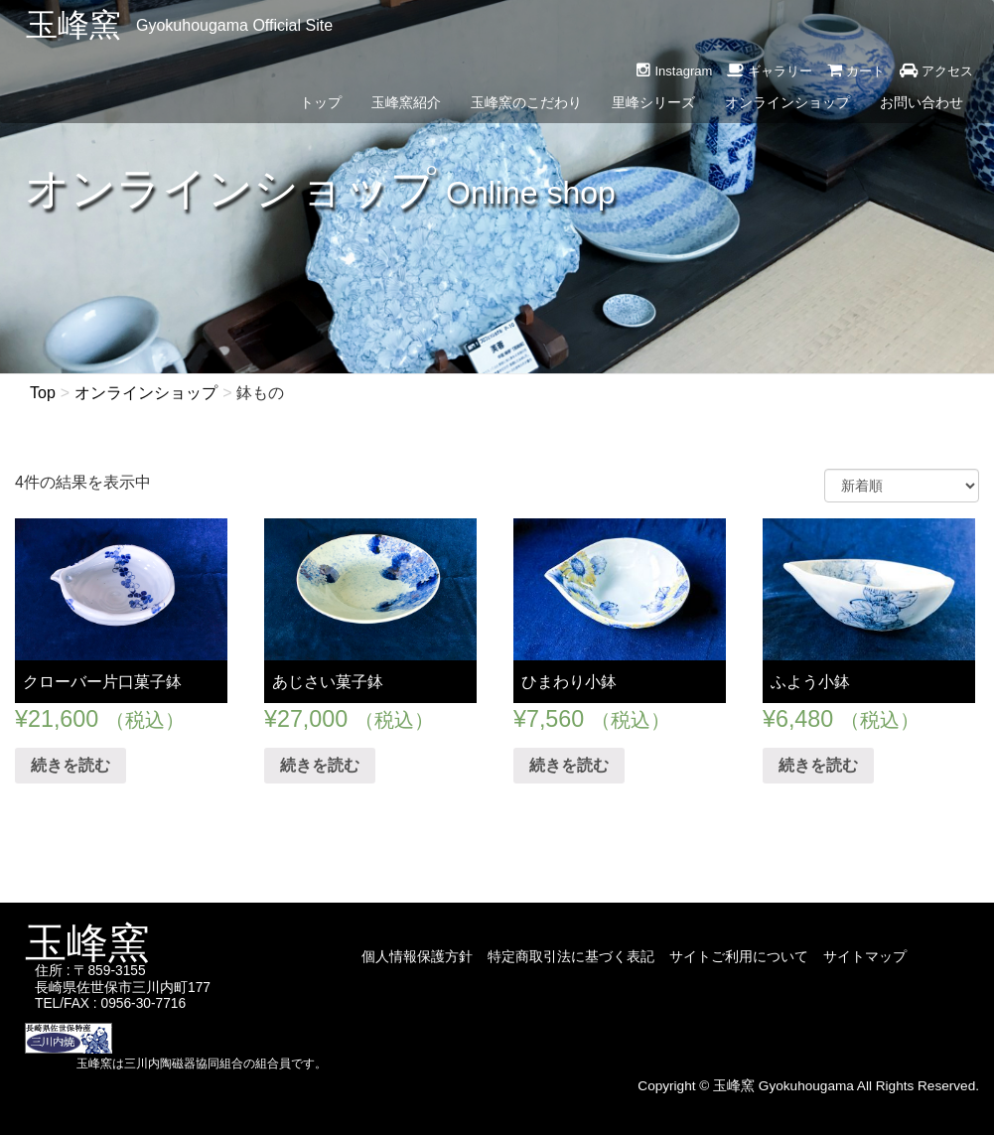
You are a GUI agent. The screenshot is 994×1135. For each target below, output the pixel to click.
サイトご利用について (738, 956)
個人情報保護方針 (417, 956)
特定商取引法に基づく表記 (571, 956)
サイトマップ (865, 956)
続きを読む (70, 765)
